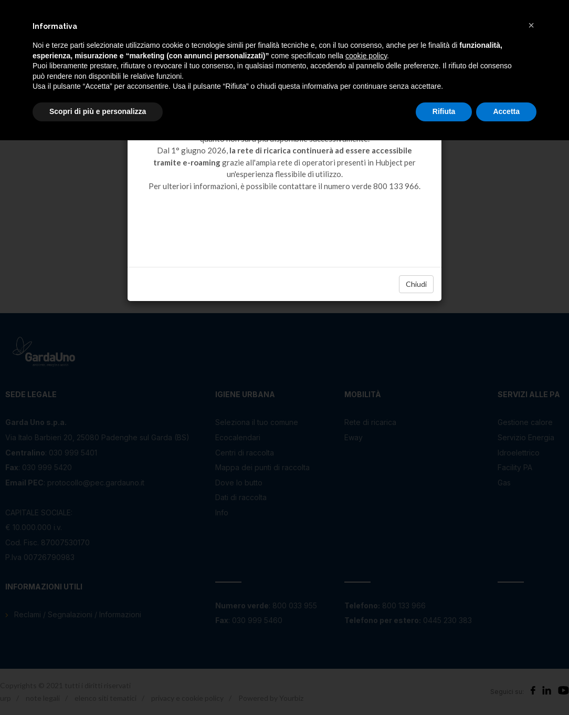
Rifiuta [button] (444, 111)
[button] (531, 25)
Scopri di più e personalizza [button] (97, 111)
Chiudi (416, 283)
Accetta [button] (506, 111)
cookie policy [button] (366, 55)
